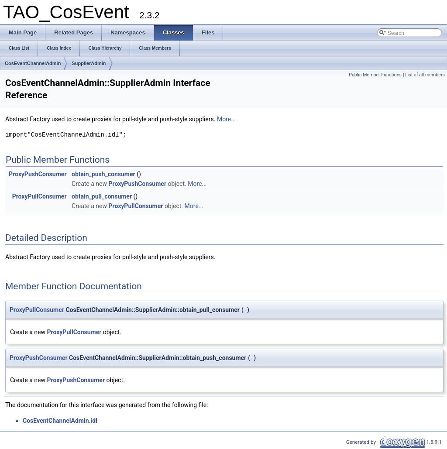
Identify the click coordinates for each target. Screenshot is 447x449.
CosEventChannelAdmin (33, 63)
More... (226, 119)
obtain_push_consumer (103, 174)
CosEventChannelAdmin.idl (60, 420)
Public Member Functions (375, 75)
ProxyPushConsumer (38, 174)
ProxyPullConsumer (39, 196)
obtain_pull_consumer (102, 196)
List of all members (425, 75)
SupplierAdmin (89, 63)
